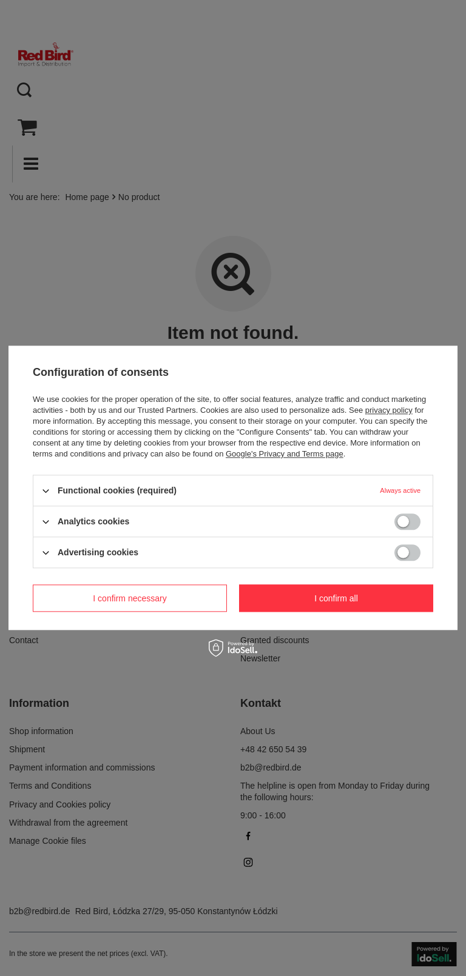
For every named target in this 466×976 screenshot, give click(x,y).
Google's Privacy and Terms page (284, 453)
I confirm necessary (129, 598)
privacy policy (389, 410)
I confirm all (336, 598)
